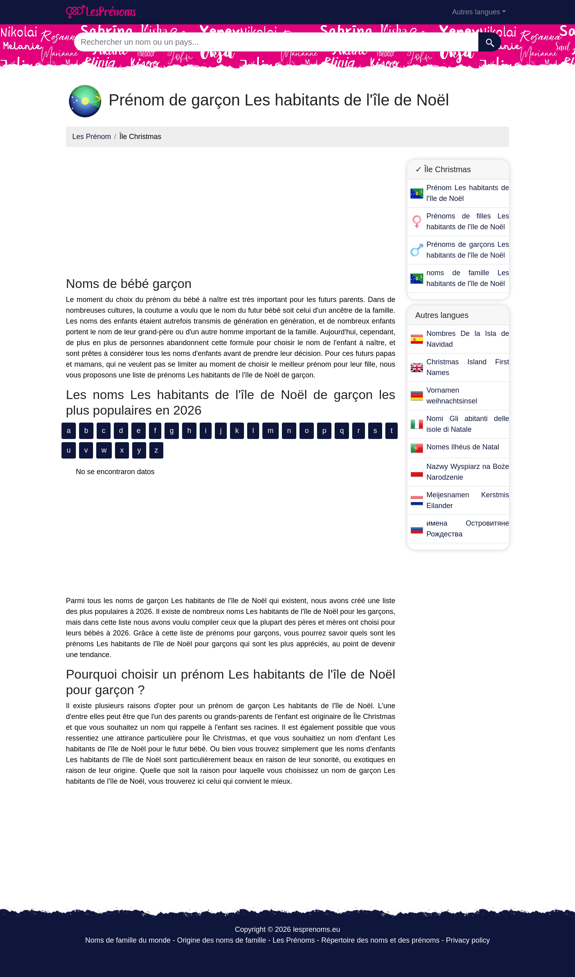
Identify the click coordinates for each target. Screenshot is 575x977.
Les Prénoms (293, 940)
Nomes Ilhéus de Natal (462, 447)
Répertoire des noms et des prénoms (380, 940)
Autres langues (476, 12)
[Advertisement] (230, 209)
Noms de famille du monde (128, 940)
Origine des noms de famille (221, 940)
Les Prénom (91, 137)
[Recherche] (489, 42)
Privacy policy (468, 940)
